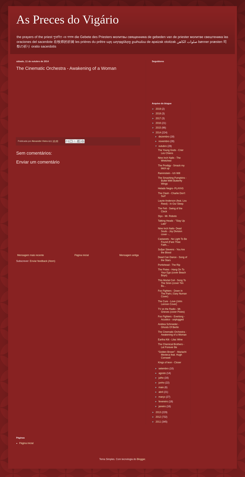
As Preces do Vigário (67, 19)
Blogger (141, 459)
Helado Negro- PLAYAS (170, 188)
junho (162, 382)
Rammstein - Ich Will (169, 173)
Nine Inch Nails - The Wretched (169, 159)
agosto (162, 373)
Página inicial (82, 255)
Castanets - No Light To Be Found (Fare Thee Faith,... (172, 242)
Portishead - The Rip (169, 264)
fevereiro (164, 401)
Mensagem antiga (129, 255)
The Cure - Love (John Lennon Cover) (170, 303)
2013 (159, 412)
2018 (159, 113)
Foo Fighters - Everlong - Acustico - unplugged (171, 318)
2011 (159, 421)
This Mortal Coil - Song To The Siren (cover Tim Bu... (172, 283)
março (162, 396)
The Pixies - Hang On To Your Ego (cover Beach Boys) (172, 272)
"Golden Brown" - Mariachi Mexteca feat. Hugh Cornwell (172, 355)
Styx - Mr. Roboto (167, 216)
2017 (159, 118)
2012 (159, 416)
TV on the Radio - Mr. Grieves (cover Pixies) (171, 310)
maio (161, 387)
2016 (159, 123)
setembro (164, 368)
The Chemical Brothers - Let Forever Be (171, 345)
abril (161, 392)
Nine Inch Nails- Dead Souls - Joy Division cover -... (170, 231)
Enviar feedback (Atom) (42, 261)
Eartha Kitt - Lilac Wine (170, 339)
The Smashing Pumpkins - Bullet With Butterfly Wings (172, 180)
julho (161, 377)
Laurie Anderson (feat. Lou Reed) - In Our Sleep (172, 202)
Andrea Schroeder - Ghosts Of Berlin (168, 325)
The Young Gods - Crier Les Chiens (170, 151)
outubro (163, 146)
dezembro (164, 136)
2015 (159, 127)
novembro (164, 141)
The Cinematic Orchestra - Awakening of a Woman (172, 333)
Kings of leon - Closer (169, 362)
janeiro (162, 406)
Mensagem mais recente (30, 255)
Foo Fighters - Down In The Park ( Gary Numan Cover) (172, 293)
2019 (159, 108)
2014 (159, 132)
